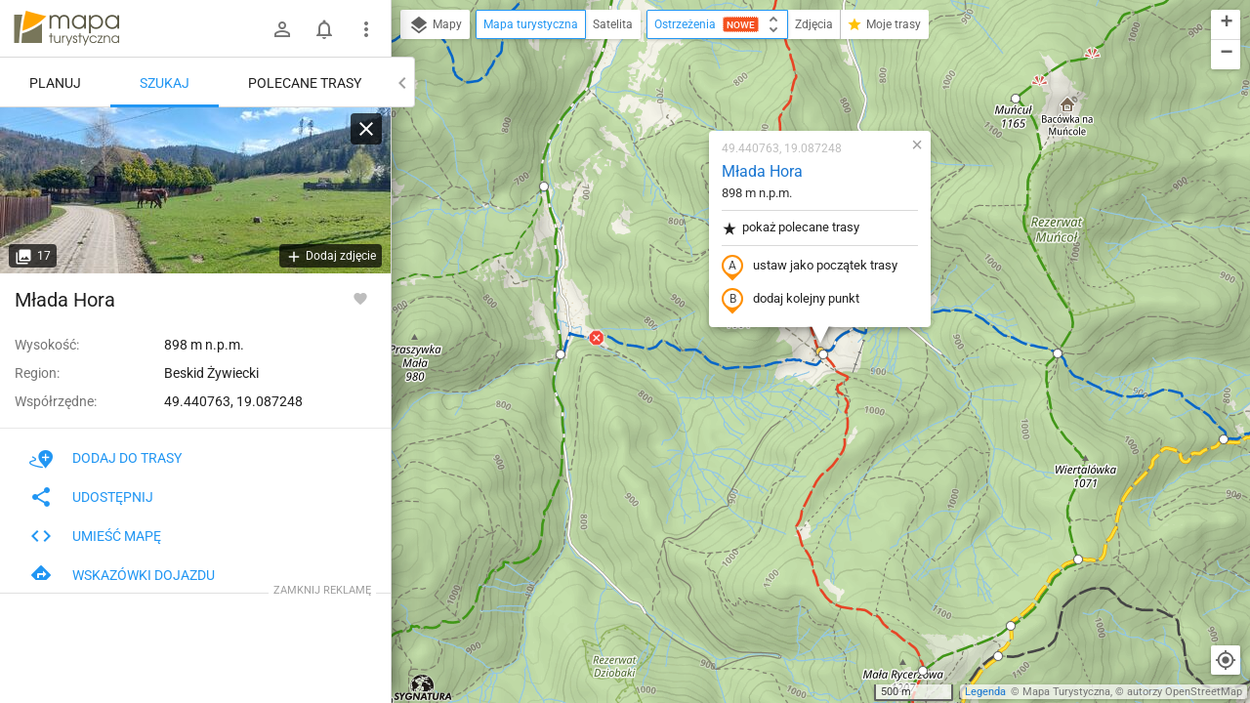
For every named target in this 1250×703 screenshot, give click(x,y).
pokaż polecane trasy (790, 228)
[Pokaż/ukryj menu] (366, 29)
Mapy (435, 25)
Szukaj (164, 83)
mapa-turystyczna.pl (66, 28)
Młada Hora (762, 171)
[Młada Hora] (195, 190)
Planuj (55, 83)
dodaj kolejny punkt (790, 299)
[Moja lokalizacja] (1225, 660)
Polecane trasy (304, 83)
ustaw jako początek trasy (809, 266)
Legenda (985, 691)
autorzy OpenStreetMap (1184, 691)
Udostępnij (91, 497)
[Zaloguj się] (282, 29)
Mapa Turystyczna (1066, 691)
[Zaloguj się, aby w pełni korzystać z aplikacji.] (360, 298)
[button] (560, 354)
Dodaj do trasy (105, 458)
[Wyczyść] (366, 129)
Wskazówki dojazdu (122, 575)
